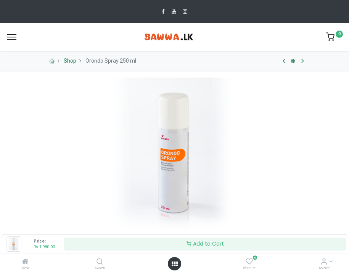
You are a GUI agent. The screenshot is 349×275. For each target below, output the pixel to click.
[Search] (99, 262)
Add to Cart (205, 243)
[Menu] (11, 37)
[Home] (25, 262)
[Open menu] (175, 264)
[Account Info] (324, 262)
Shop (70, 61)
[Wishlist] (249, 262)
